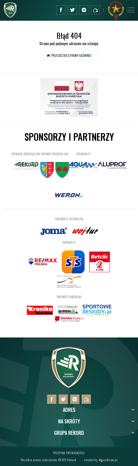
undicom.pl (108, 459)
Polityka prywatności (69, 452)
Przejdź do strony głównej (69, 55)
